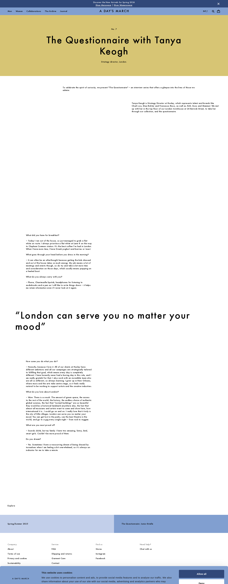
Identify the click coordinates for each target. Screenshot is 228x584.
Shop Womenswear (123, 5)
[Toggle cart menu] (218, 11)
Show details (48, 577)
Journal (63, 11)
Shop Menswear (103, 5)
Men (10, 11)
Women (19, 11)
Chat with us (146, 549)
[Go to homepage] (114, 11)
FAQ (54, 549)
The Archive (50, 11)
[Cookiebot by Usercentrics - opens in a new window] (20, 577)
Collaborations (33, 11)
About (10, 549)
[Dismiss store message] (218, 4)
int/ (205, 11)
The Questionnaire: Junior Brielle (137, 523)
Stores (99, 549)
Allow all (201, 557)
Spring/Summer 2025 (18, 523)
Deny (202, 567)
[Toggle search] (213, 11)
